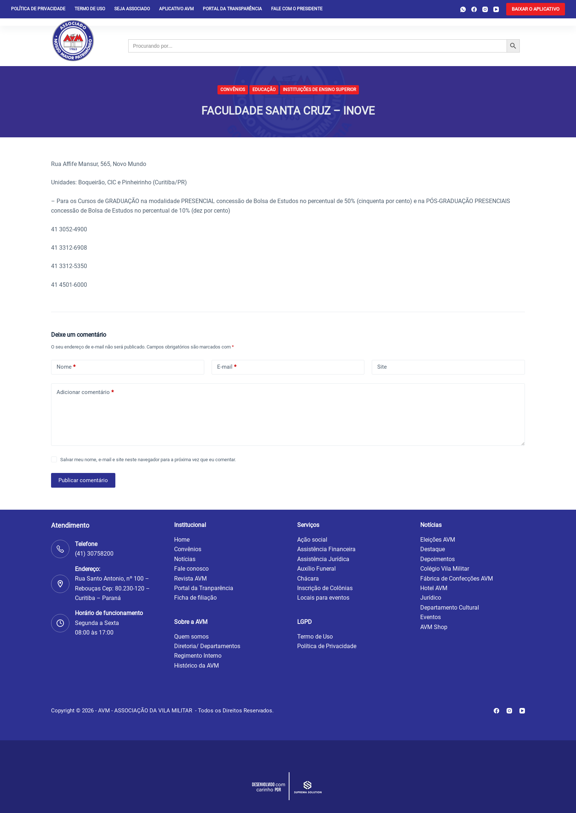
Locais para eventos (323, 597)
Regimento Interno (198, 655)
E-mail (226, 367)
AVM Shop (433, 627)
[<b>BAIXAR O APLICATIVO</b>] (535, 9)
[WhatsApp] (463, 9)
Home (182, 539)
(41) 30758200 (94, 553)
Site (382, 367)
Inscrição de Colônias (325, 588)
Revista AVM (190, 578)
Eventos (430, 617)
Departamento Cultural (449, 607)
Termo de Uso (90, 8)
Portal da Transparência (232, 8)
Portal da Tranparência (203, 588)
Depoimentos (437, 559)
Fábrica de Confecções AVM (456, 578)
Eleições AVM (437, 539)
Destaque (432, 549)
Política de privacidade (38, 8)
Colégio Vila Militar (444, 568)
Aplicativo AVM (176, 8)
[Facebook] (474, 9)
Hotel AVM (433, 588)
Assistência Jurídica (323, 559)
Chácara (308, 578)
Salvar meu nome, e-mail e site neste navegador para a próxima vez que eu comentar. (148, 459)
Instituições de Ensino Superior (319, 89)
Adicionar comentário (85, 392)
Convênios (232, 89)
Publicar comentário (83, 480)
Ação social (312, 539)
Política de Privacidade (326, 646)
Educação (264, 89)
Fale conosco (191, 568)
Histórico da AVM (196, 665)
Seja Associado (132, 8)
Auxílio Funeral (316, 568)
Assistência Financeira (326, 549)
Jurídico (430, 597)
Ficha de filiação (195, 597)
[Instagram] (485, 9)
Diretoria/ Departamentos (207, 646)
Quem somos (191, 636)
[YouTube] (496, 9)
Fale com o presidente (297, 8)
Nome (66, 367)
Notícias (184, 559)
